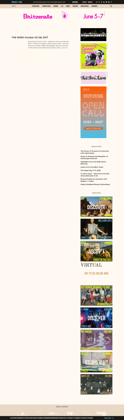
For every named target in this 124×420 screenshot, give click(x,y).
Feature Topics (46, 6)
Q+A (62, 6)
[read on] (64, 48)
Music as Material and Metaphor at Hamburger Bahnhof (94, 157)
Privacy (84, 2)
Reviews (56, 6)
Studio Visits (35, 6)
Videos (68, 6)
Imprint (90, 2)
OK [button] (113, 418)
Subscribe (75, 2)
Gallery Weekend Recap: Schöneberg (95, 184)
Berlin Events (85, 6)
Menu (14, 6)
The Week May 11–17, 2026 (90, 170)
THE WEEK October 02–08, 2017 (30, 37)
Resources (94, 6)
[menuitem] (36, 7)
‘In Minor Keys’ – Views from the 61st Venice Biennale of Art (95, 175)
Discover (75, 6)
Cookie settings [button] (107, 418)
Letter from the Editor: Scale (92, 167)
